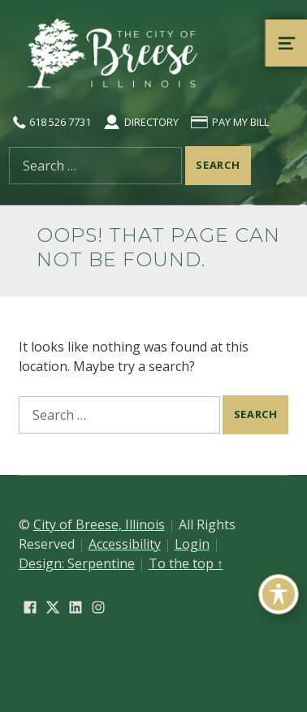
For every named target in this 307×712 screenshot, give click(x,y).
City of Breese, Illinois (99, 524)
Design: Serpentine (77, 563)
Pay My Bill (229, 121)
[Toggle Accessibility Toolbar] (278, 594)
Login (192, 544)
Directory (140, 121)
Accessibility (125, 544)
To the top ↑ (186, 563)
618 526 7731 (50, 121)
